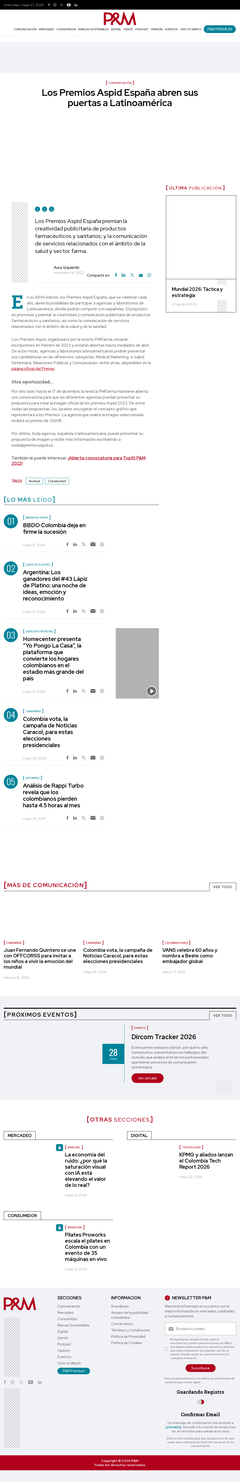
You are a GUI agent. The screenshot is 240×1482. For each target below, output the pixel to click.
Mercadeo (46, 29)
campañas (93, 943)
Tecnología (191, 1147)
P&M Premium (219, 29)
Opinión (157, 29)
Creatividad (57, 481)
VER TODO (222, 887)
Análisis (74, 1147)
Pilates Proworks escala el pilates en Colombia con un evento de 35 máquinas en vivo (87, 1247)
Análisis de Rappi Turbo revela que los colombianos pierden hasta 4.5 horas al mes (53, 795)
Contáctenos (122, 1324)
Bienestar (75, 1227)
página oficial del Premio (33, 368)
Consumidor (66, 29)
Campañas (14, 943)
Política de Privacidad (128, 1336)
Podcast (141, 29)
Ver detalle (147, 1078)
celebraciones (176, 943)
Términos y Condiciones (130, 1330)
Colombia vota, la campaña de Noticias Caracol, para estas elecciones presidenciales (50, 732)
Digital (116, 29)
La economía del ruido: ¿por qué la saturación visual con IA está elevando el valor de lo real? (86, 1170)
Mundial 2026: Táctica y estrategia (197, 292)
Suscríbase (120, 1306)
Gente (128, 29)
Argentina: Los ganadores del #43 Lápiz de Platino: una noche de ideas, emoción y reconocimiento (55, 585)
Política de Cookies (126, 1343)
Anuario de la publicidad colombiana (129, 1315)
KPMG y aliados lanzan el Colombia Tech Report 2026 (206, 1160)
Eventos (171, 29)
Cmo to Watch (190, 29)
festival (34, 481)
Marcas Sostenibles (93, 29)
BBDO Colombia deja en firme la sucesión (54, 528)
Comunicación (25, 29)
